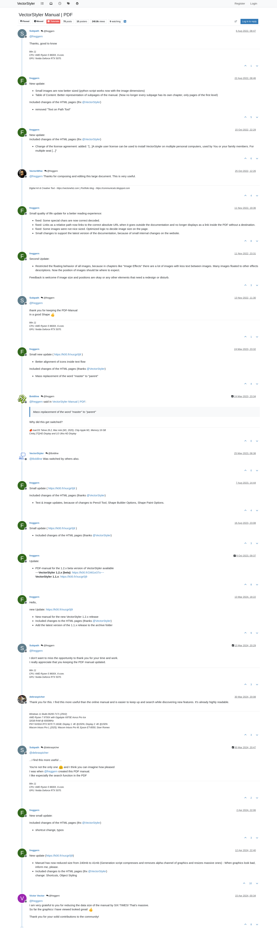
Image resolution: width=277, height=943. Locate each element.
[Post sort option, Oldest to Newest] (236, 21)
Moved (38, 21)
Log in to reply (249, 21)
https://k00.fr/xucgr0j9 (67, 354)
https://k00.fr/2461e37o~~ (88, 572)
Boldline (34, 396)
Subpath (34, 31)
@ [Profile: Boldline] (35, 458)
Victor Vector (37, 895)
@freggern (47, 31)
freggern (34, 78)
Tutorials (53, 21)
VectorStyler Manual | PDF (68, 401)
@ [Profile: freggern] (36, 36)
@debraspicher (50, 747)
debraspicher (37, 696)
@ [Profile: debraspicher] (38, 752)
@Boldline (52, 453)
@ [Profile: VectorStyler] (91, 102)
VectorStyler (26, 3)
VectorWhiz (36, 171)
